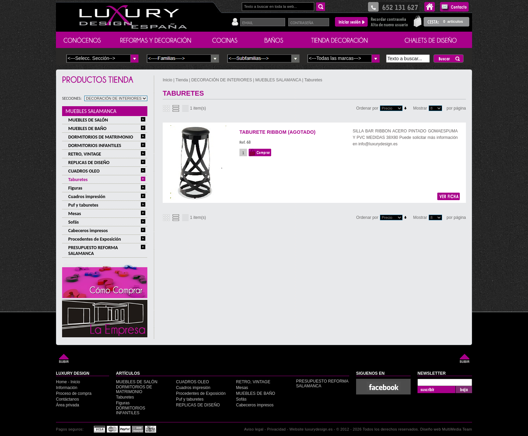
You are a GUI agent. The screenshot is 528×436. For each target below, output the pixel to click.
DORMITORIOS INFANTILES (94, 145)
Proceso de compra (73, 393)
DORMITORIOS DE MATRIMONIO (100, 137)
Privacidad (276, 429)
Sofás (73, 222)
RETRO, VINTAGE (84, 154)
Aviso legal (254, 429)
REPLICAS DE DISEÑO (88, 162)
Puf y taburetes (83, 205)
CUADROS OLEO (84, 171)
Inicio (168, 80)
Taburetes (78, 179)
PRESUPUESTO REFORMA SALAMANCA (93, 250)
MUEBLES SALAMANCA (90, 111)
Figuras (75, 188)
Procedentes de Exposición (94, 239)
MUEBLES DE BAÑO (87, 128)
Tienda (182, 80)
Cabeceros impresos (88, 230)
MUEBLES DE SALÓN (88, 120)
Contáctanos (67, 399)
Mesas (74, 213)
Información (66, 387)
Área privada (67, 405)
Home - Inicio (68, 382)
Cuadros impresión (86, 196)
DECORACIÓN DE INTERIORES (222, 80)
